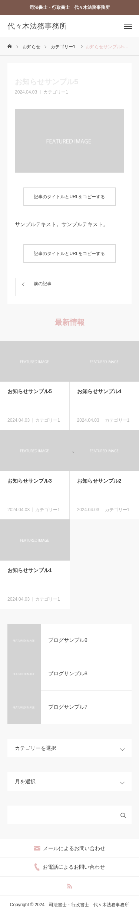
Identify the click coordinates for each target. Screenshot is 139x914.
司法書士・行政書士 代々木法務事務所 (70, 7)
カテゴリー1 (55, 92)
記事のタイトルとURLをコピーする (69, 196)
